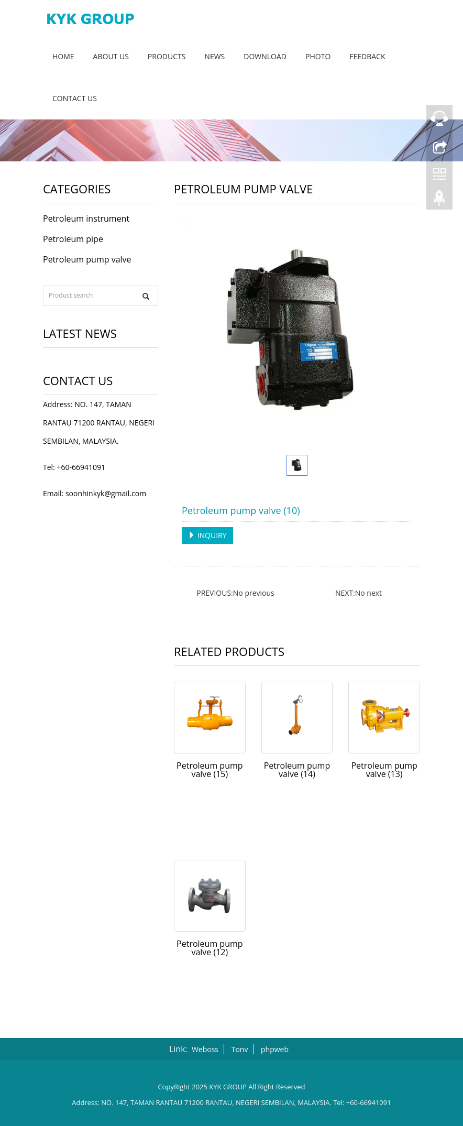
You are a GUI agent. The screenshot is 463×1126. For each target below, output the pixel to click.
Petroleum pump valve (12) (209, 948)
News (214, 56)
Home (63, 56)
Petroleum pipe (73, 239)
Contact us (74, 98)
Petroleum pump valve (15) (209, 770)
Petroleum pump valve (87, 259)
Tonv (240, 1049)
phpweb (275, 1049)
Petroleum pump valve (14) (297, 770)
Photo (317, 56)
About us (111, 56)
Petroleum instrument (86, 218)
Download (265, 56)
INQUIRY (207, 535)
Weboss (205, 1049)
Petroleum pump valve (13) (384, 770)
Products (167, 56)
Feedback (367, 56)
